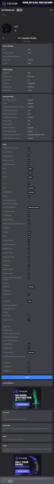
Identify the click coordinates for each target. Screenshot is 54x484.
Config (27, 377)
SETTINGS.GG (7, 10)
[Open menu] (51, 10)
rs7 (16, 26)
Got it (10, 481)
